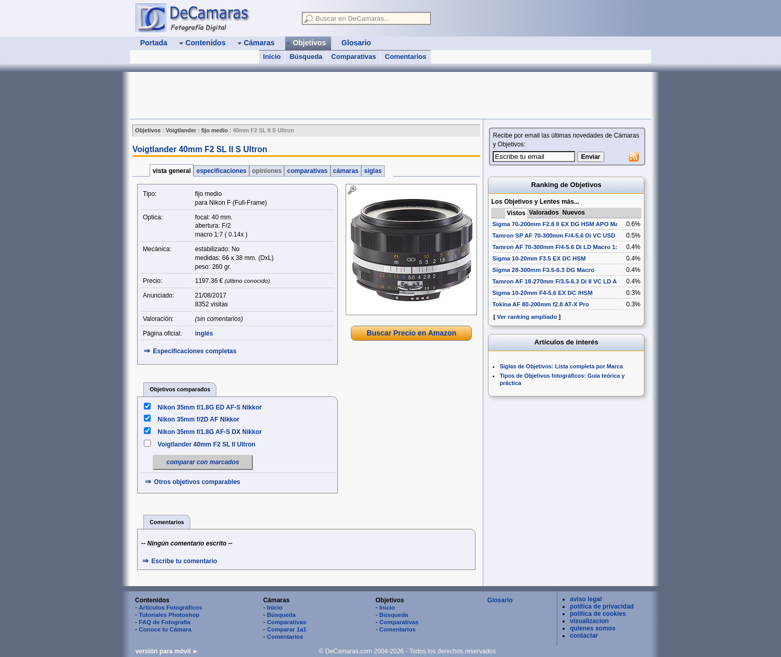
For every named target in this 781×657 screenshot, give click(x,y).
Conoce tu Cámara (165, 629)
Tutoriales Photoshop (169, 615)
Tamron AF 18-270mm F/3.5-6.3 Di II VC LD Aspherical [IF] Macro (582, 281)
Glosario (500, 600)
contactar (584, 635)
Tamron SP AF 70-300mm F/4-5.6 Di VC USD (553, 235)
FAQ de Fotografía (164, 622)
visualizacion (589, 621)
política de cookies (598, 613)
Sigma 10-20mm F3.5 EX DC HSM (538, 258)
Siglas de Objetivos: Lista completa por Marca (561, 366)
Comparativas (353, 56)
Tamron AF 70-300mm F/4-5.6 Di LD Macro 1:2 (556, 247)
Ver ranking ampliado (527, 317)
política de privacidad (602, 606)
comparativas (307, 171)
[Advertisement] (319, 95)
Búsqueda (305, 56)
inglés (204, 333)
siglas (373, 171)
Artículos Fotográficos (170, 607)
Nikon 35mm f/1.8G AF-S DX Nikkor (209, 432)
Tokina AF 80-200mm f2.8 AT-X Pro (540, 304)
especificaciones (221, 171)
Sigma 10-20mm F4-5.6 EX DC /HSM (542, 293)
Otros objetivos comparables (197, 482)
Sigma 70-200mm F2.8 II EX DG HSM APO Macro (560, 224)
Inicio (272, 56)
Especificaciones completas (194, 351)
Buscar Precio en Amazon (411, 333)
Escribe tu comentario (184, 561)
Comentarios (405, 56)
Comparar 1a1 (287, 629)
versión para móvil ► (167, 651)
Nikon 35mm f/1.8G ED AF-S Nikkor (209, 407)
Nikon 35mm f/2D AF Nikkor (198, 419)
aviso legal (586, 599)
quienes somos (592, 628)
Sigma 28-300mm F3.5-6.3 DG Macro (543, 270)
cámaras (346, 171)
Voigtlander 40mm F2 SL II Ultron (206, 444)
